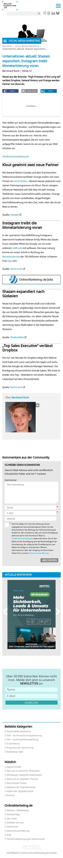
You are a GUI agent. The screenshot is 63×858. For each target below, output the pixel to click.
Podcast (11, 795)
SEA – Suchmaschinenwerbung (22, 739)
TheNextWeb (17, 337)
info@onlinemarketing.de (15, 156)
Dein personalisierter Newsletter (23, 771)
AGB (9, 835)
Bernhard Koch (20, 397)
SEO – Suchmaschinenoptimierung (24, 735)
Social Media (20, 181)
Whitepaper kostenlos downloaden (24, 775)
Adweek (14, 214)
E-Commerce (13, 743)
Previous (6, 611)
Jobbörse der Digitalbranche (21, 787)
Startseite (7, 46)
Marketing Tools (15, 752)
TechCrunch (16, 268)
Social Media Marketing (27, 46)
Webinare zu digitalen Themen (22, 779)
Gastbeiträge (13, 814)
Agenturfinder (14, 767)
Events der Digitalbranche (20, 791)
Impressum (12, 826)
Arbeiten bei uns (15, 822)
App (10, 260)
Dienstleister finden (17, 783)
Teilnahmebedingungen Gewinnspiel (26, 839)
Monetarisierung (11, 256)
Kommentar (11, 480)
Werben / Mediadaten (18, 810)
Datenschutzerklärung (39, 553)
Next (56, 611)
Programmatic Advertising (20, 747)
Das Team (12, 818)
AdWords (17, 247)
